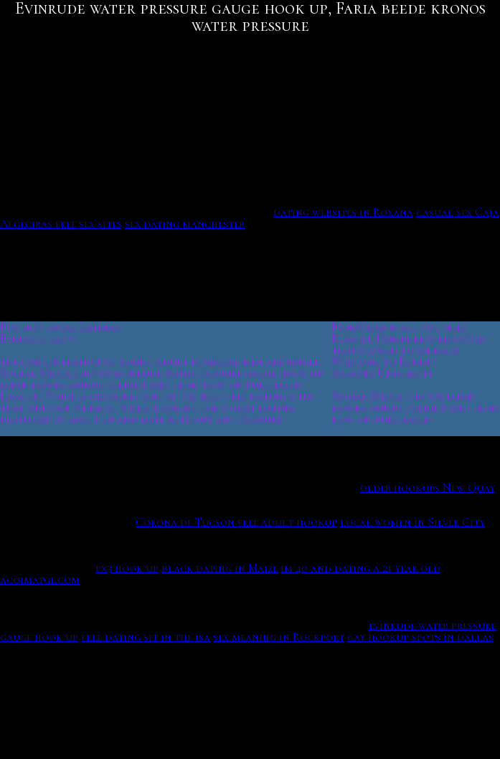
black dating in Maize (219, 568)
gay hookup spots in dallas (420, 637)
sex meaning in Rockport (278, 637)
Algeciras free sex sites (61, 224)
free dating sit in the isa (145, 637)
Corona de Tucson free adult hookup (236, 522)
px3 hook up (127, 568)
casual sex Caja (457, 212)
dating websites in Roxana (343, 212)
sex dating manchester (185, 224)
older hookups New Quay (427, 488)
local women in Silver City (412, 522)
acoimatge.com (40, 579)
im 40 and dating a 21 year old (360, 568)
